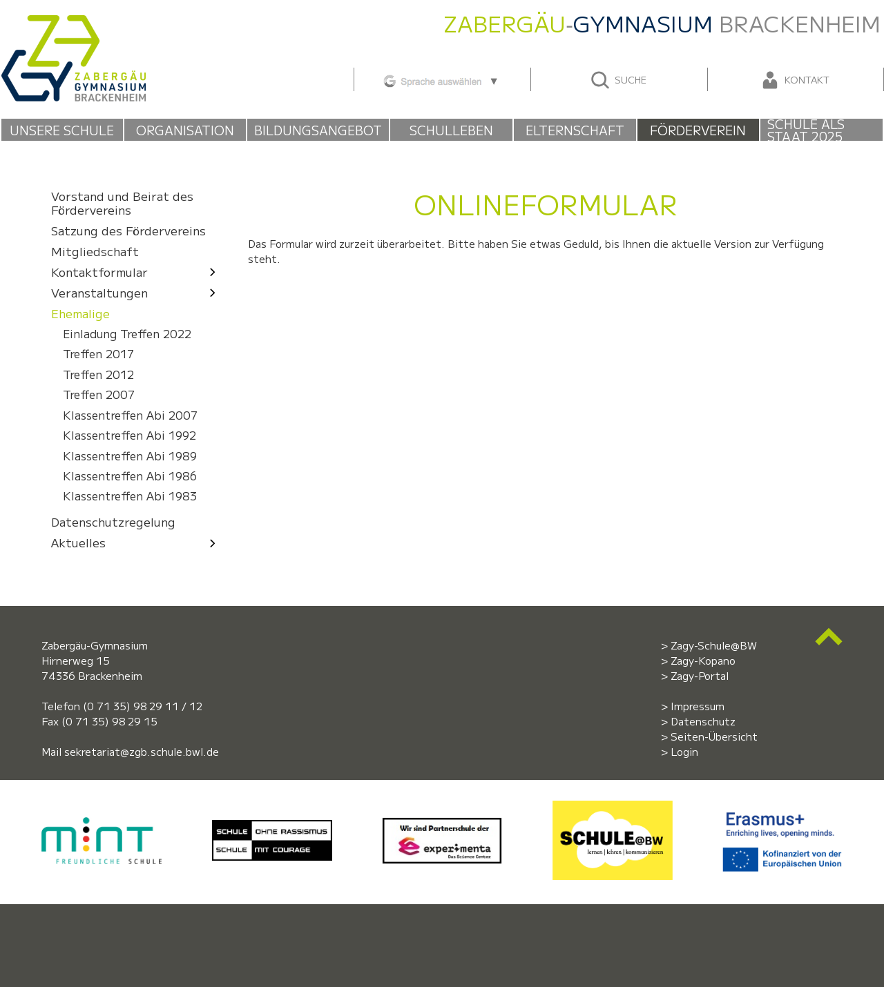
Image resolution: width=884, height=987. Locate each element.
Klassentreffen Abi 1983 (130, 497)
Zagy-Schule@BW (714, 645)
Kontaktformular (137, 272)
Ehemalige (80, 313)
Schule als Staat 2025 (806, 130)
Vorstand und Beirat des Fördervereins (122, 202)
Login (684, 751)
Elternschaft (575, 130)
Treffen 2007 (99, 394)
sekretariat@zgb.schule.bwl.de (141, 751)
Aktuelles (137, 543)
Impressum (697, 705)
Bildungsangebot (318, 130)
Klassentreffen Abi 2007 (130, 415)
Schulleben (451, 130)
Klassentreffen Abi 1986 (130, 476)
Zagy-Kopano (703, 660)
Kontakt (794, 80)
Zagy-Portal (700, 675)
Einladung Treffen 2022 (127, 334)
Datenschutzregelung (113, 522)
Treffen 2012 (98, 374)
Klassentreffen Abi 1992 (129, 435)
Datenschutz (703, 721)
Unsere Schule (62, 130)
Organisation (185, 130)
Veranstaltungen (137, 292)
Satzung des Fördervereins (128, 230)
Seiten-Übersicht (714, 736)
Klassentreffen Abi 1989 (130, 456)
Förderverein (698, 130)
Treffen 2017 (98, 354)
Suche (618, 80)
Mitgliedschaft (95, 251)
